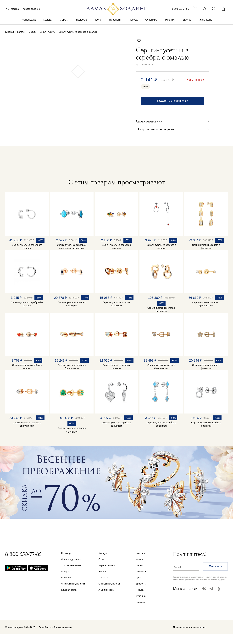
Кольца (47, 20)
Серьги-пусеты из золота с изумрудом (72, 430)
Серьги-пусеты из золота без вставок (27, 246)
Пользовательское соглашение (189, 627)
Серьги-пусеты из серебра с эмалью (116, 246)
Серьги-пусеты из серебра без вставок (27, 304)
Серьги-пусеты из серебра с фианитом (116, 424)
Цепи (98, 20)
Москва (12, 9)
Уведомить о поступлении (172, 100)
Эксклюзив (205, 20)
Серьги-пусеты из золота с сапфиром (72, 304)
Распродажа (28, 20)
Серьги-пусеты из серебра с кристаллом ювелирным (72, 246)
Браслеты (115, 20)
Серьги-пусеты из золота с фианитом (206, 246)
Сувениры (151, 20)
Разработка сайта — (49, 627)
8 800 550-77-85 (180, 9)
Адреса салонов (31, 9)
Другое (187, 20)
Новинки (170, 20)
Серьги (64, 20)
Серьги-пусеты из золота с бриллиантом (206, 304)
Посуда (133, 20)
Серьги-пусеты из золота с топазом (116, 367)
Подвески (82, 20)
